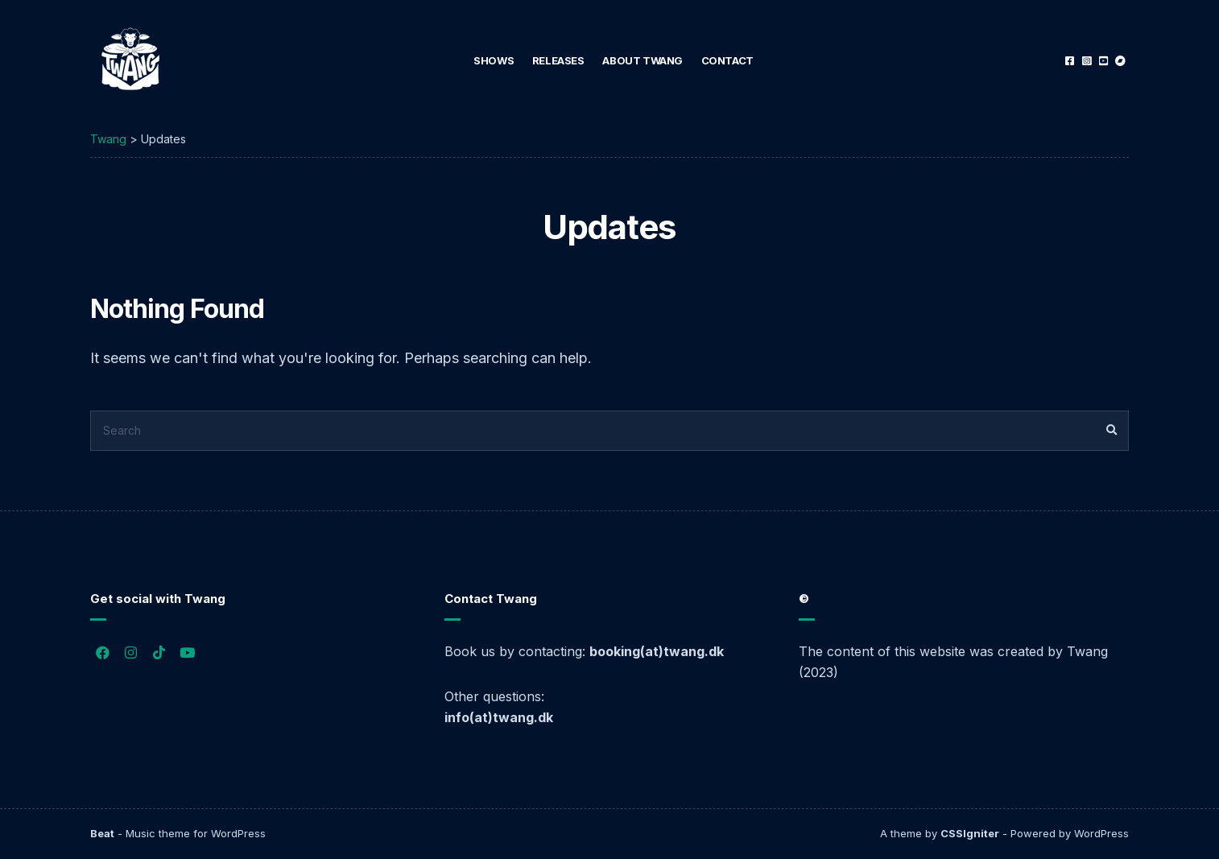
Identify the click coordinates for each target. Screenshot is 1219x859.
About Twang (642, 60)
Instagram (1086, 61)
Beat (102, 833)
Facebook (1069, 61)
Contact (727, 60)
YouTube (1103, 61)
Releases (558, 60)
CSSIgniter (969, 833)
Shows (493, 60)
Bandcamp (1120, 61)
